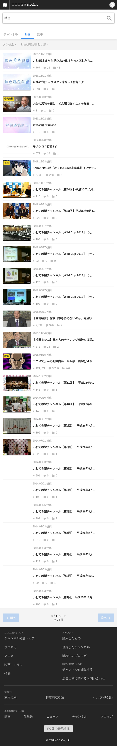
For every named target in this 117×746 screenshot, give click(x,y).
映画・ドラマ (13, 664)
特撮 (7, 673)
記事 (40, 34)
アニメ (9, 656)
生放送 (28, 716)
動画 (27, 34)
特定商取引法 (55, 697)
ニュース (52, 716)
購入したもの (71, 638)
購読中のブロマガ (74, 656)
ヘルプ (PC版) (103, 697)
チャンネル (10, 34)
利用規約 (10, 697)
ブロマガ (10, 647)
